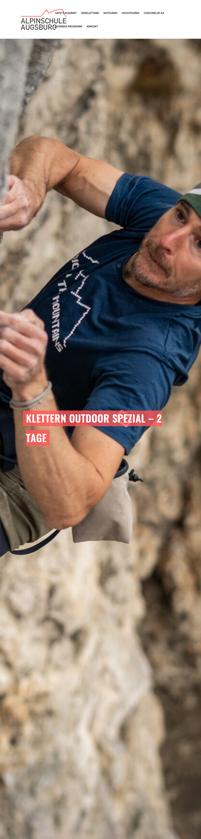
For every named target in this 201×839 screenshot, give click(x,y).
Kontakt (92, 26)
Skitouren (110, 13)
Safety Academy (65, 13)
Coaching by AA (154, 13)
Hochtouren (130, 13)
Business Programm (68, 26)
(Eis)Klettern (90, 13)
